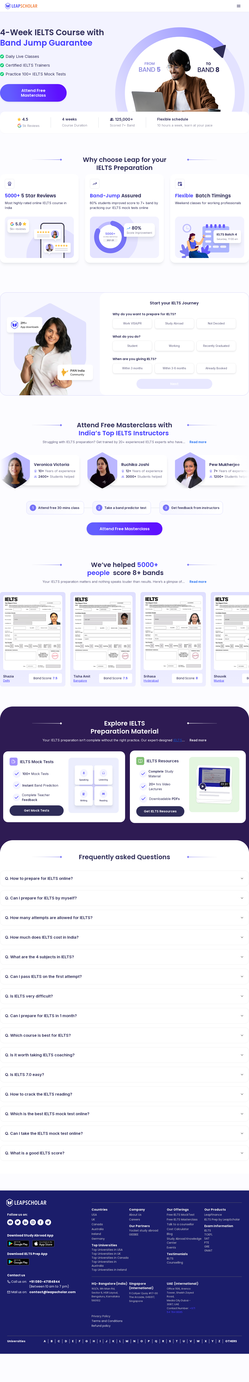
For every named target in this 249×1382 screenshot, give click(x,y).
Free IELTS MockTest (181, 1215)
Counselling (175, 1263)
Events (171, 1248)
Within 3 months (132, 368)
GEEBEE (133, 1234)
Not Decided (216, 323)
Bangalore (80, 680)
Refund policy (101, 1326)
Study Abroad (174, 323)
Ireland (96, 1234)
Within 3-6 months (174, 368)
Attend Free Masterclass (33, 93)
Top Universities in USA (107, 1250)
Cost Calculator (178, 1229)
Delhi (6, 680)
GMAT (208, 1251)
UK (93, 1219)
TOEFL (208, 1234)
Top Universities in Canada (110, 1258)
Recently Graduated (216, 345)
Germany (98, 1239)
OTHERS (231, 1341)
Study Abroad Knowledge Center (184, 1241)
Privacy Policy (101, 1316)
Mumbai (219, 680)
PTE (206, 1242)
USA (94, 1215)
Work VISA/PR (132, 323)
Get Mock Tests (36, 810)
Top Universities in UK (106, 1254)
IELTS (170, 1259)
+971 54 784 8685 (181, 1310)
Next (174, 383)
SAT (206, 1238)
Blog (170, 1234)
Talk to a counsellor (180, 1224)
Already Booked (216, 368)
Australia (98, 1229)
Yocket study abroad (143, 1230)
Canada (97, 1224)
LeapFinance (213, 1215)
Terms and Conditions (107, 1321)
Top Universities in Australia (104, 1264)
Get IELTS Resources (160, 811)
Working (174, 345)
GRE (206, 1247)
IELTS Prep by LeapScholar (222, 1219)
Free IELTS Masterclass (182, 1219)
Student (132, 345)
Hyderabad (151, 680)
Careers (134, 1219)
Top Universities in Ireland (109, 1270)
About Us (135, 1215)
